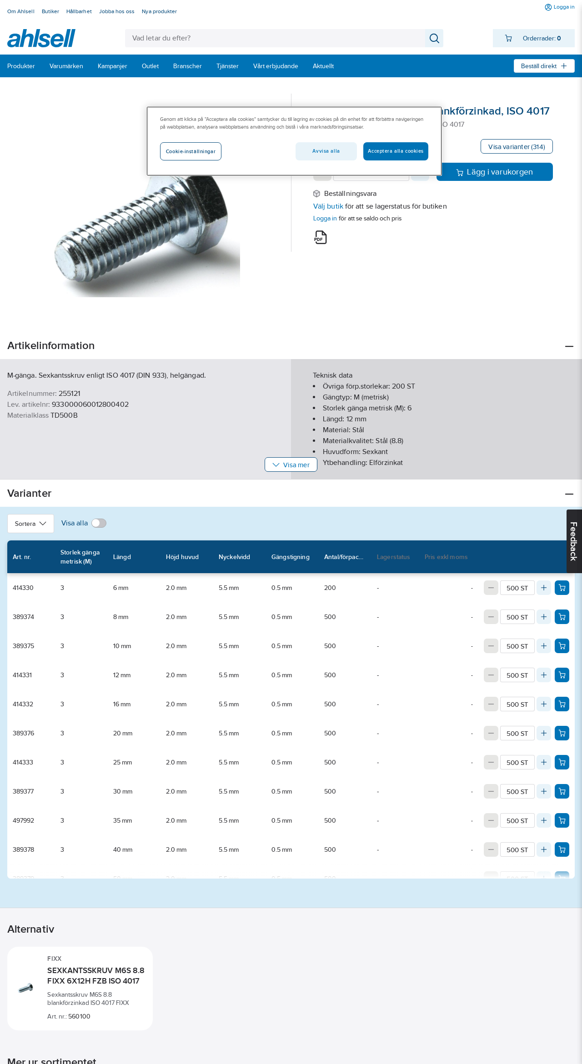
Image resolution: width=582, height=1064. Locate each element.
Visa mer (290, 465)
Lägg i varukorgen (494, 171)
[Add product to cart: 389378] (562, 849)
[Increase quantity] (544, 587)
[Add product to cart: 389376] (562, 733)
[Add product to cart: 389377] (562, 791)
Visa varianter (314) (516, 146)
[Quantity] (517, 587)
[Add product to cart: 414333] (562, 762)
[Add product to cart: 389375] (562, 646)
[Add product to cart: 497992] (562, 820)
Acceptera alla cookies (396, 151)
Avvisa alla (326, 151)
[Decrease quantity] (491, 587)
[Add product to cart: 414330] (562, 587)
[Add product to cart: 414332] (562, 704)
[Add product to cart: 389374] (562, 616)
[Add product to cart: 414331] (562, 675)
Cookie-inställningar (191, 151)
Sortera (30, 523)
